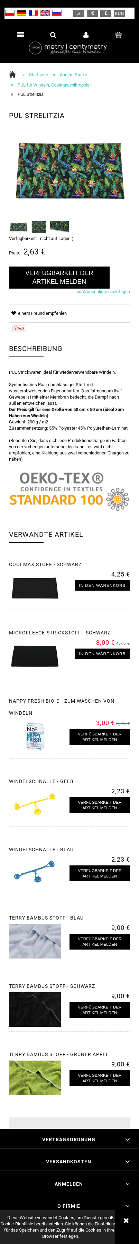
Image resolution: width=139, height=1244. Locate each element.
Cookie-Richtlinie (16, 1223)
